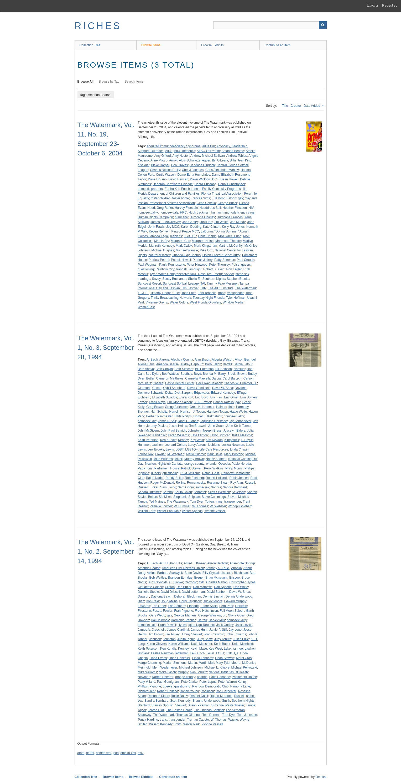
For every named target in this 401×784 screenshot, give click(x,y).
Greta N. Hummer (202, 407)
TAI (202, 283)
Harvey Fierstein (186, 208)
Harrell (174, 411)
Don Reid (152, 601)
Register (389, 5)
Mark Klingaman (205, 245)
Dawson (143, 596)
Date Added (312, 106)
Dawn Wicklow (200, 179)
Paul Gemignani (168, 682)
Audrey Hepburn (191, 364)
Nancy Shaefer (216, 459)
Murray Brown (194, 459)
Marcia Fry (161, 241)
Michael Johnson (191, 667)
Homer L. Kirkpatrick (208, 416)
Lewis (170, 449)
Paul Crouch (245, 260)
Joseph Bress (212, 430)
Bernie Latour (242, 364)
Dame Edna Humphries (193, 174)
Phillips (249, 468)
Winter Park (191, 724)
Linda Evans (158, 658)
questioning (146, 269)
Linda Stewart (224, 658)
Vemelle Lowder (161, 506)
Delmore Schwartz (151, 392)
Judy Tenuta (222, 639)
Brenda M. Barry (214, 374)
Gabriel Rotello (223, 402)
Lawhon (157, 445)
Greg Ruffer (165, 208)
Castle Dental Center (179, 383)
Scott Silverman (219, 492)
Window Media (233, 302)
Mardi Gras (244, 658)
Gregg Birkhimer (176, 407)
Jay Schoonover (240, 421)
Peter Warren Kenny (232, 682)
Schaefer (200, 492)
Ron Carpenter (226, 691)
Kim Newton (214, 440)
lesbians (176, 236)
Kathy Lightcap (220, 435)
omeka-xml (128, 753)
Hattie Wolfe (238, 411)
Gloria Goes (236, 615)
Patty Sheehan (224, 260)
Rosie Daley (179, 696)
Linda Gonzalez (179, 658)
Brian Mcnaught (216, 577)
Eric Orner (231, 397)
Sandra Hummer (149, 492)
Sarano (168, 492)
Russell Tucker (148, 487)
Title (285, 106)
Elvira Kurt (186, 397)
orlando (211, 464)
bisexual (143, 165)
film (244, 189)
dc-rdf (90, 753)
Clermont (144, 388)
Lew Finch (197, 653)
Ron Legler (234, 269)
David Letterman (193, 592)
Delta (169, 392)
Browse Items (150, 45)
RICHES (98, 26)
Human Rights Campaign (155, 217)
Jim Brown (155, 634)
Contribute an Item (277, 45)
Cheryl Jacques (193, 170)
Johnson (155, 639)
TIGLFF (143, 293)
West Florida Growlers (205, 302)
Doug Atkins (169, 601)
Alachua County (182, 359)
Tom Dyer (197, 501)
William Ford (146, 511)
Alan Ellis (175, 563)
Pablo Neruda (241, 464)
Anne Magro (159, 160)
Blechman (241, 573)
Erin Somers (249, 397)
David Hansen (178, 179)
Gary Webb (157, 615)
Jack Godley (225, 625)
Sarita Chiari (183, 492)
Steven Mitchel (237, 497)
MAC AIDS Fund (229, 236)
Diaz (141, 601)
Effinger (242, 392)
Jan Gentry (190, 222)
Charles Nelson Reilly (165, 170)
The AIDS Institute (220, 288)
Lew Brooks (156, 449)
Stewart (180, 705)
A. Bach (152, 359)
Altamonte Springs (243, 563)
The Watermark (246, 288)
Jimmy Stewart (191, 634)
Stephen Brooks (238, 279)
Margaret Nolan (203, 241)
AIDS (169, 151)
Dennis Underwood (239, 596)
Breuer (199, 577)
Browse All (85, 81)
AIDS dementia (184, 151)
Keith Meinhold (242, 644)
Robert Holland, (216, 478)
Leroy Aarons (197, 445)
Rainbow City (165, 269)
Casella (158, 383)
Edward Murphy (235, 601)
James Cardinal (178, 629)
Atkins (151, 573)
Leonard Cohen (175, 445)
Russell (249, 482)
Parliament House (166, 468)
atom (81, 753)
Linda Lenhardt (202, 658)
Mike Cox (206, 250)
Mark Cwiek (184, 245)
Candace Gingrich (202, 165)
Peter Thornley (219, 264)
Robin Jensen (238, 478)
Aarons (164, 359)
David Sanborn (217, 592)
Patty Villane (146, 682)
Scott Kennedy (180, 700)
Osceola (224, 464)
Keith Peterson (148, 440)
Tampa (142, 501)
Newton (150, 464)
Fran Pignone (183, 611)
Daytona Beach (162, 596)
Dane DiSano (157, 179)
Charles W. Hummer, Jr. (240, 383)
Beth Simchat (184, 369)
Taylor (142, 710)
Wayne (233, 719)
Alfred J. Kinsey (195, 563)
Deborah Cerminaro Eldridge (173, 184)
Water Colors (179, 302)
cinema (246, 170)
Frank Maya (157, 402)
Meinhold (144, 667)
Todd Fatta (188, 293)
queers (246, 264)
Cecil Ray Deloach (209, 383)
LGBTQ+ (190, 236)
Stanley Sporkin (163, 705)
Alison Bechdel (245, 359)
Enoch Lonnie (190, 189)
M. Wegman (175, 454)
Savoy (156, 279)
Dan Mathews (202, 587)
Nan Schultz (198, 672)
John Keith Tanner (239, 426)
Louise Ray (146, 454)
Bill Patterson (204, 369)
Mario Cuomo (195, 454)
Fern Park (226, 606)
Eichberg (144, 397)
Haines (221, 407)
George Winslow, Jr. (212, 615)
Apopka (236, 568)
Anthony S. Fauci (218, 568)
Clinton (170, 587)
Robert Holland (167, 691)
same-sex (202, 487)
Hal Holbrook (160, 620)
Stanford (144, 705)
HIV (251, 208)
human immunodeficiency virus (233, 212)
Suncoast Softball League (181, 283)
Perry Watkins (213, 468)
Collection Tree (90, 45)
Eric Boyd (202, 397)
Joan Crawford (214, 634)
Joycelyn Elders (234, 430)
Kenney (183, 440)
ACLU (163, 563)
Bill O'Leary (220, 160)
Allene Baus (146, 364)
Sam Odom (186, 487)
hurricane (181, 217)
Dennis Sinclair (213, 596)
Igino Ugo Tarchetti (201, 625)
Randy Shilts (174, 478)
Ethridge (193, 606)
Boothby (186, 374)
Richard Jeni (146, 691)
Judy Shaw (205, 639)
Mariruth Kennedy (161, 245)
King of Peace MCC (185, 231)
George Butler (227, 203)
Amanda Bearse (232, 151)
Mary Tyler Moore (228, 663)
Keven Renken (159, 231)
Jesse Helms (178, 426)
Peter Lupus (207, 682)
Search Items (134, 81)
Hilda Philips (183, 416)
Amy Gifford (162, 156)
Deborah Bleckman (187, 596)
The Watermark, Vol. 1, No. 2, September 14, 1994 (106, 551)
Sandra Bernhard (235, 487)
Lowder (160, 454)
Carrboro (191, 582)
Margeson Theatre (228, 241)
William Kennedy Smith (165, 724)
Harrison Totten (217, 411)
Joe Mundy (238, 222)
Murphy (183, 672)
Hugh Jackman (199, 212)
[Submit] (323, 25)
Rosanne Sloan (217, 482)
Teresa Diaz (156, 710)
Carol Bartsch (232, 378)
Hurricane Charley (202, 217)
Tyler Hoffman (235, 298)
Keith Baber (222, 644)
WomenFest (146, 307)
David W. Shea (222, 388)
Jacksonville (244, 625)
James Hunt (199, 629)
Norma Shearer (163, 677)
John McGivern (148, 430)
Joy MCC (172, 227)
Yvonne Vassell (215, 511)
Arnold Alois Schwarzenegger (189, 160)
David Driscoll (170, 592)
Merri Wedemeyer (164, 667)
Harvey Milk (217, 620)
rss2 (141, 753)
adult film (208, 146)
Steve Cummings (214, 497)
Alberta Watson (222, 359)
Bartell (227, 364)
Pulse (235, 264)
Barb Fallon (213, 364)
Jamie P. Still (167, 421)
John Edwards (236, 634)
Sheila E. (194, 279)
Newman (144, 677)
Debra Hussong (205, 184)
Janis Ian (206, 222)
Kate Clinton (211, 227)
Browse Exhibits (212, 45)
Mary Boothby (234, 454)
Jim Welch (221, 222)
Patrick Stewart (191, 468)
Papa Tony (145, 468)
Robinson (207, 691)
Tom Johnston (247, 715)
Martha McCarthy (230, 245)
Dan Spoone (223, 587)
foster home (180, 198)
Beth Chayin (164, 369)
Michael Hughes (163, 250)
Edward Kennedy (223, 392)
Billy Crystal (210, 573)
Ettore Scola (208, 606)
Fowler (142, 402)
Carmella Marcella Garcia (203, 378)
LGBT (180, 449)
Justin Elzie (241, 639)
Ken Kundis (168, 440)
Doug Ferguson (190, 601)
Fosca (157, 611)
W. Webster (218, 506)
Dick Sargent (183, 392)
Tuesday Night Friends (208, 298)
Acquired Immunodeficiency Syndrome (173, 146)
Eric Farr (216, 397)
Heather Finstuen (235, 208)
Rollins (180, 482)
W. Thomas (200, 506)
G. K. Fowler (202, 402)
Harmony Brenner (183, 620)
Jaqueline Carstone (213, 421)
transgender (235, 293)
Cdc (201, 582)
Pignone (143, 473)
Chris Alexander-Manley (222, 170)
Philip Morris (234, 468)
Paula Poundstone (172, 264)
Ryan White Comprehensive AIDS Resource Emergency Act (192, 274)
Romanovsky (196, 482)
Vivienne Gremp (156, 302)
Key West (197, 440)
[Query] (270, 25)
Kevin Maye (198, 648)
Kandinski (159, 435)
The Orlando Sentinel (209, 710)
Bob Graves (179, 165)
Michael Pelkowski (244, 667)
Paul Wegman (148, 264)
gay (240, 198)
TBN (203, 288)
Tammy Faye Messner (222, 283)
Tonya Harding (148, 719)
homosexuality (148, 212)
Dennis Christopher (231, 184)
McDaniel (248, 663)
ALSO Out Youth (208, 151)
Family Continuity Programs (221, 189)
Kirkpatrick (232, 440)
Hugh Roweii (167, 625)
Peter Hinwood (197, 264)
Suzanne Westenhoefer (227, 705)
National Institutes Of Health (228, 672)
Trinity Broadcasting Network (171, 298)
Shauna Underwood (206, 700)
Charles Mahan (216, 582)
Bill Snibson (223, 369)
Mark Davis (214, 454)
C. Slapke (176, 582)
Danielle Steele (148, 592)
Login (372, 5)
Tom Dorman (211, 715)
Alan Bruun (202, 359)
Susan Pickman (199, 705)
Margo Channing (149, 663)
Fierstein (241, 606)
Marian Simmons (174, 663)
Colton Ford (146, 174)
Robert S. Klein (214, 269)
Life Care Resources (214, 449)
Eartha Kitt (172, 189)
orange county (194, 464)
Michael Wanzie (187, 250)
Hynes (182, 625)
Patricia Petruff (159, 260)
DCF (215, 179)
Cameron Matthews (170, 378)
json (116, 753)
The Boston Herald (179, 710)
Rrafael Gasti (199, 696)
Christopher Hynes (242, 582)
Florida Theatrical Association (222, 193)
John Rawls (156, 227)
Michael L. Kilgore (216, 667)
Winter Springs (192, 511)
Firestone (144, 611)
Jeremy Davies (156, 426)
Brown (241, 374)
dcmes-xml (103, 753)
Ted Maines (157, 501)
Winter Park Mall (168, 511)
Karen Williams (178, 435)
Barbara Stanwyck (170, 573)
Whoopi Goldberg (240, 506)
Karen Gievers (157, 644)
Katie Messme (242, 435)
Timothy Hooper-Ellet (165, 293)
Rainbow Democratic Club (210, 686)
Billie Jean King (240, 160)
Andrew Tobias (236, 156)
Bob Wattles (170, 374)
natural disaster (159, 255)
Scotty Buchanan (174, 279)
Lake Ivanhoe (233, 648)
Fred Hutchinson (206, 611)
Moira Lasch (167, 672)
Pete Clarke (189, 682)
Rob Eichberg (194, 478)
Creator (295, 106)
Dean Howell (229, 179)
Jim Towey (172, 634)
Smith (226, 700)
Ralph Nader (155, 478)
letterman (182, 653)
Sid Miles (165, 497)
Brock (231, 374)
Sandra (216, 487)
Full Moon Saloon (224, 198)
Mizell (179, 459)
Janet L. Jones (188, 421)
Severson (238, 492)
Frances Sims (200, 198)
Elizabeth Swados (164, 397)
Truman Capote (198, 719)
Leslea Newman (232, 445)
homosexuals (169, 212)
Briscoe (234, 577)
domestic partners (150, 189)
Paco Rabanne (219, 677)
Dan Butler (183, 587)
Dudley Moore (212, 601)
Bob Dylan (153, 374)
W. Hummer (182, 506)
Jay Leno (235, 629)
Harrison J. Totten (192, 411)
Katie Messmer (201, 644)
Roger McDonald (162, 482)
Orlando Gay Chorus (186, 255)
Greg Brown (154, 407)
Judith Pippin (186, 639)
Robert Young (189, 691)
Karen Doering (191, 227)
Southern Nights (213, 279)
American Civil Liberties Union (183, 568)
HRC (183, 212)
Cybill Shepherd (174, 388)
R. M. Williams (190, 473)
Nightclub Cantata (170, 464)
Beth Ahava (146, 369)
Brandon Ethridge (180, 577)
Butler (150, 378)
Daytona (241, 388)
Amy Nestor (180, 156)
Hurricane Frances (230, 217)
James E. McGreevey (165, 222)
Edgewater (201, 392)
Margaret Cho (180, 241)
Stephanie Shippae (186, 497)
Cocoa (157, 388)
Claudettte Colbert (150, 587)
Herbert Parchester (159, 416)
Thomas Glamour (188, 715)
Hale (231, 407)
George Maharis (185, 615)
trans (221, 293)
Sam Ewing (168, 487)
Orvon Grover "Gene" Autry (221, 255)
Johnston (194, 430)
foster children (160, 198)
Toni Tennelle (207, 293)
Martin (192, 663)
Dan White (240, 587)
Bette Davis (193, 573)
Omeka (320, 777)
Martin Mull (206, 663)
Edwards (144, 606)
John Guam (216, 426)
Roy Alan (236, 482)
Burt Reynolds (158, 582)
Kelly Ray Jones (233, 227)
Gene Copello (206, 203)
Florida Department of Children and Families (169, 193)
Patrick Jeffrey (203, 260)
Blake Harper (160, 165)
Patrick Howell (181, 260)
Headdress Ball (210, 208)
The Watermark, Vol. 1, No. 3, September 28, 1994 (106, 348)
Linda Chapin (207, 236)
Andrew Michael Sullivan (207, 156)
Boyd (197, 374)
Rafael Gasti (211, 473)
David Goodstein (199, 388)
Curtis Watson (166, 174)
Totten (209, 501)
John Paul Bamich (173, 430)
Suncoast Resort (149, 283)
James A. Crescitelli (151, 629)
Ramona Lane (240, 686)
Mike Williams (163, 459)
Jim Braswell (197, 426)
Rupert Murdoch (221, 696)
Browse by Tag (109, 81)
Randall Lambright (188, 269)
